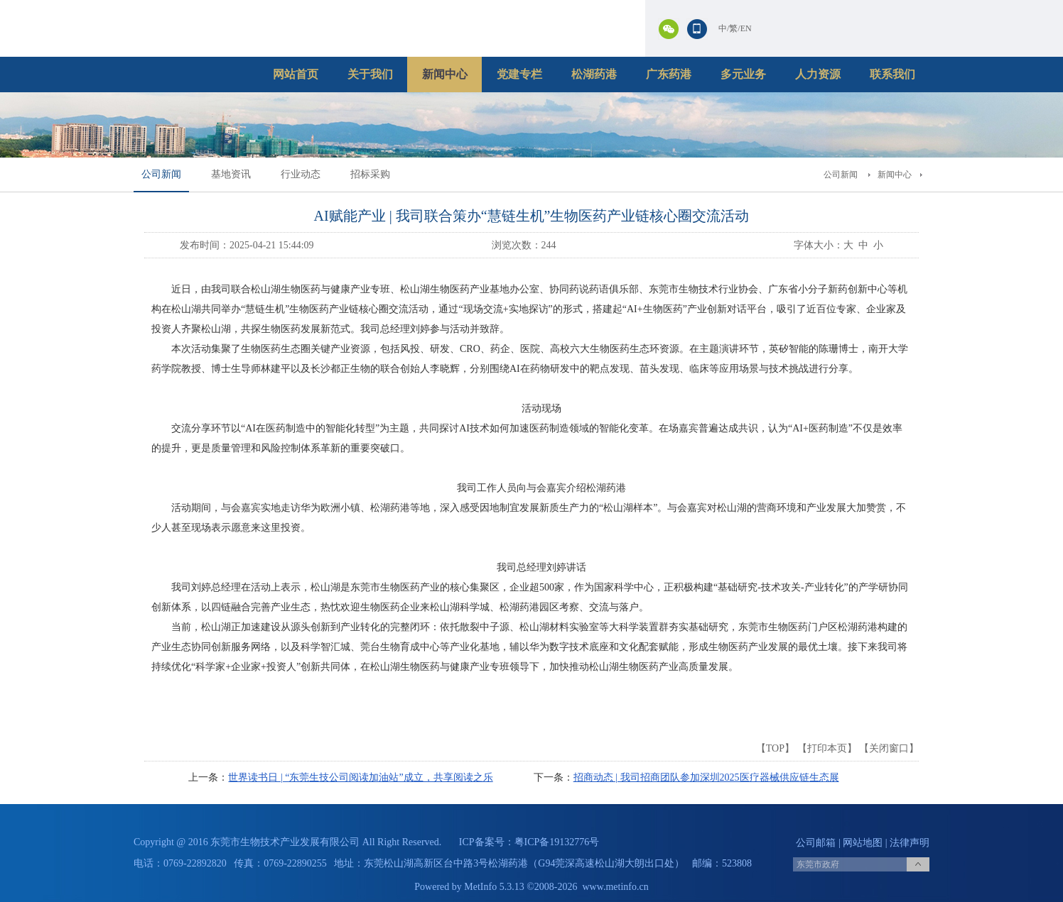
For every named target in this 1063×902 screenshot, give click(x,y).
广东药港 (668, 74)
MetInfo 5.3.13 (494, 886)
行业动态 (300, 174)
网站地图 (863, 842)
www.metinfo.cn (616, 886)
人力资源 (818, 74)
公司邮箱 (816, 842)
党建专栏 (519, 74)
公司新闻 (161, 174)
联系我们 (892, 74)
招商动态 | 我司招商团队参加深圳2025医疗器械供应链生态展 (706, 777)
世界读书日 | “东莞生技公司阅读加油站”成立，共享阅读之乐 (360, 777)
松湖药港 (594, 74)
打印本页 (827, 748)
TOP (775, 748)
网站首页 (295, 74)
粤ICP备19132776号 (557, 842)
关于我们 (370, 74)
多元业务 (743, 74)
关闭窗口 (889, 748)
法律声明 (909, 842)
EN (746, 28)
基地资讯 (231, 174)
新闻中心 (445, 74)
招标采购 (370, 174)
